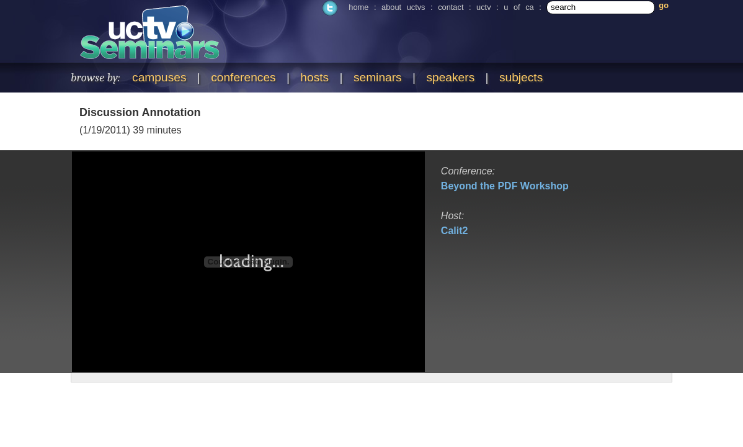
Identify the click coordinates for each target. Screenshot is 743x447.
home (358, 7)
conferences (243, 77)
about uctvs (403, 7)
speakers (450, 77)
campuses (159, 77)
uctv (483, 7)
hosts (314, 77)
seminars (378, 77)
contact (450, 7)
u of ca (518, 7)
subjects (521, 77)
